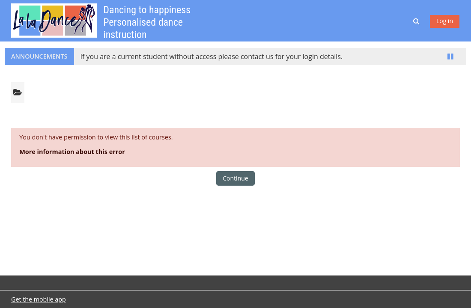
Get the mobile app (38, 299)
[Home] (54, 20)
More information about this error (72, 152)
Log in (444, 21)
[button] (417, 21)
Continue (235, 178)
